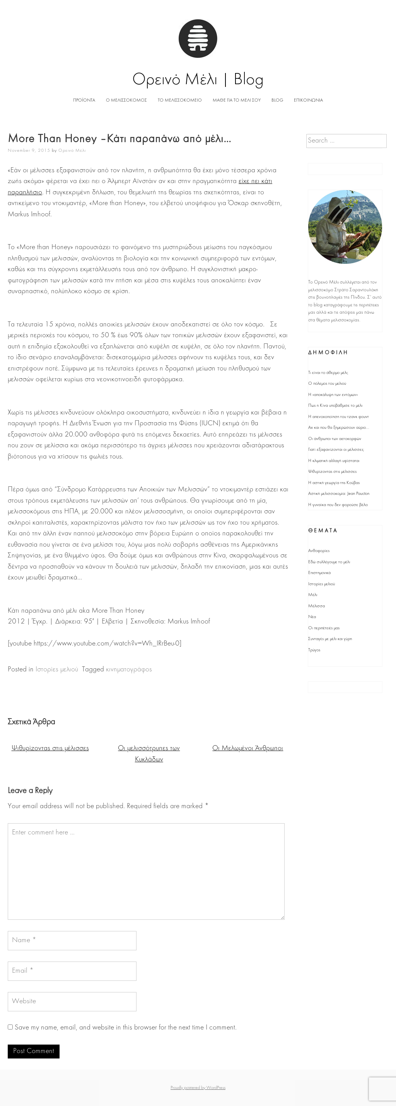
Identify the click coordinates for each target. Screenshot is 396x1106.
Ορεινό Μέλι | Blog (198, 80)
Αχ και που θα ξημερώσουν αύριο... (338, 427)
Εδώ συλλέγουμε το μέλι (329, 562)
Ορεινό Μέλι (72, 150)
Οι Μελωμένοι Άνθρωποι (247, 748)
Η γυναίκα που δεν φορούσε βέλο (338, 505)
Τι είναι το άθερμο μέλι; (328, 372)
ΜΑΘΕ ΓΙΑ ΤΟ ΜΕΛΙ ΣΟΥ (237, 100)
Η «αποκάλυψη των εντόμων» (333, 394)
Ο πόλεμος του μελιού (327, 383)
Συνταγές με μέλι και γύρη (330, 639)
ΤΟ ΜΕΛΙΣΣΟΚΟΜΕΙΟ (180, 100)
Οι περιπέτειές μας (324, 628)
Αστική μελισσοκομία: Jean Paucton (338, 493)
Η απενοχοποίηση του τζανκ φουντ (338, 417)
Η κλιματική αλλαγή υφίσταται (333, 461)
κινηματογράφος (129, 669)
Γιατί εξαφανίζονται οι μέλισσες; (336, 449)
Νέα (312, 617)
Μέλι (312, 595)
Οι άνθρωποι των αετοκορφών (334, 439)
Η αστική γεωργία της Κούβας (334, 483)
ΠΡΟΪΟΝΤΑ (84, 100)
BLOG (277, 100)
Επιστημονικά (319, 573)
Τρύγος (314, 650)
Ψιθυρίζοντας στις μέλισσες (50, 748)
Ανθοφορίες (318, 551)
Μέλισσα (316, 606)
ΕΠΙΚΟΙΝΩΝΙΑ (308, 100)
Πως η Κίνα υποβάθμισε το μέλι (335, 405)
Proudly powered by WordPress (198, 1088)
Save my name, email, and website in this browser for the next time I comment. (126, 1027)
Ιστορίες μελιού (57, 669)
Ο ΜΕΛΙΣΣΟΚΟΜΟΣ (126, 100)
